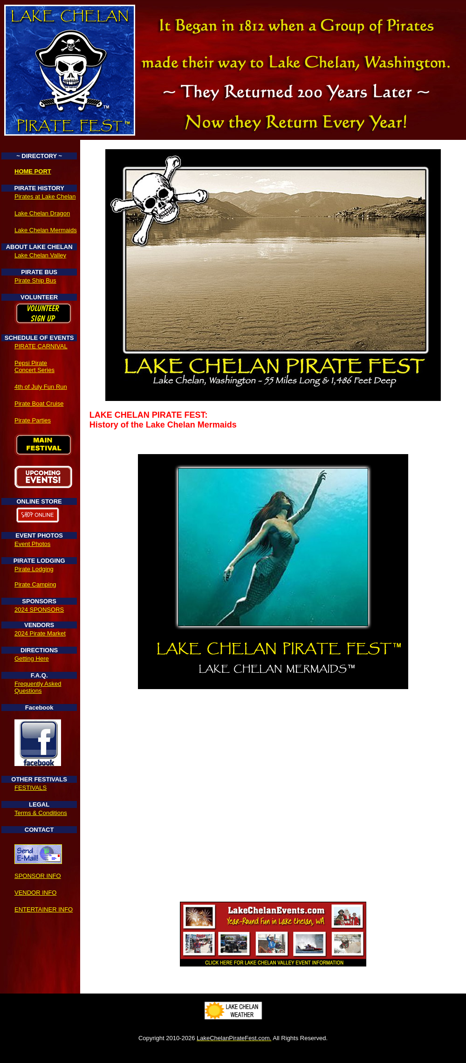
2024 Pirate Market (40, 633)
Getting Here (31, 658)
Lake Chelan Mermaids (45, 230)
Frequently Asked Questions (37, 687)
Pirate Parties (32, 420)
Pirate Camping (35, 584)
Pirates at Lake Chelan (45, 196)
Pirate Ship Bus (35, 280)
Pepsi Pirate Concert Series (34, 366)
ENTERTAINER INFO (43, 909)
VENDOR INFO (35, 892)
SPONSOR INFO (37, 875)
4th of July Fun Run (40, 386)
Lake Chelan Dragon (42, 213)
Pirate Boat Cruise (39, 403)
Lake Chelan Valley (40, 255)
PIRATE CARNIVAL (41, 346)
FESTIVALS (30, 787)
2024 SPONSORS (39, 609)
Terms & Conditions (40, 812)
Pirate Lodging (34, 569)
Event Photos (32, 543)
